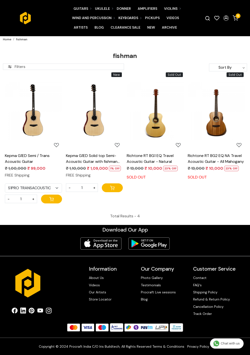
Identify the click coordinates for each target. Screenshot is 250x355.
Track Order (202, 313)
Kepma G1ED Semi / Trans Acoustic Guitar (27, 158)
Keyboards (129, 18)
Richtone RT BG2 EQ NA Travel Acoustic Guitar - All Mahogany (216, 158)
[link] (207, 18)
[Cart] (51, 199)
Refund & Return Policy (211, 299)
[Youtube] (40, 311)
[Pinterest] (31, 311)
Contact (200, 278)
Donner (124, 8)
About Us (96, 278)
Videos (173, 18)
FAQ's (197, 285)
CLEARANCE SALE (125, 27)
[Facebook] (14, 311)
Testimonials (151, 285)
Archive (169, 27)
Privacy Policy (198, 346)
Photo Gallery (152, 278)
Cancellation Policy (208, 306)
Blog (99, 27)
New (151, 27)
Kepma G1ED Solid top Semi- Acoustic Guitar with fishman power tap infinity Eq (91, 159)
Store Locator (100, 299)
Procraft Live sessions (158, 292)
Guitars (82, 8)
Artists (81, 27)
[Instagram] (48, 311)
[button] (226, 18)
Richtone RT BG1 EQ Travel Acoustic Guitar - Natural (150, 158)
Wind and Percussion (93, 18)
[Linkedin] (23, 311)
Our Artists (97, 292)
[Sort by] (228, 67)
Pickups (152, 18)
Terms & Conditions (168, 346)
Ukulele (104, 8)
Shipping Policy (205, 292)
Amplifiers (147, 8)
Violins (172, 8)
